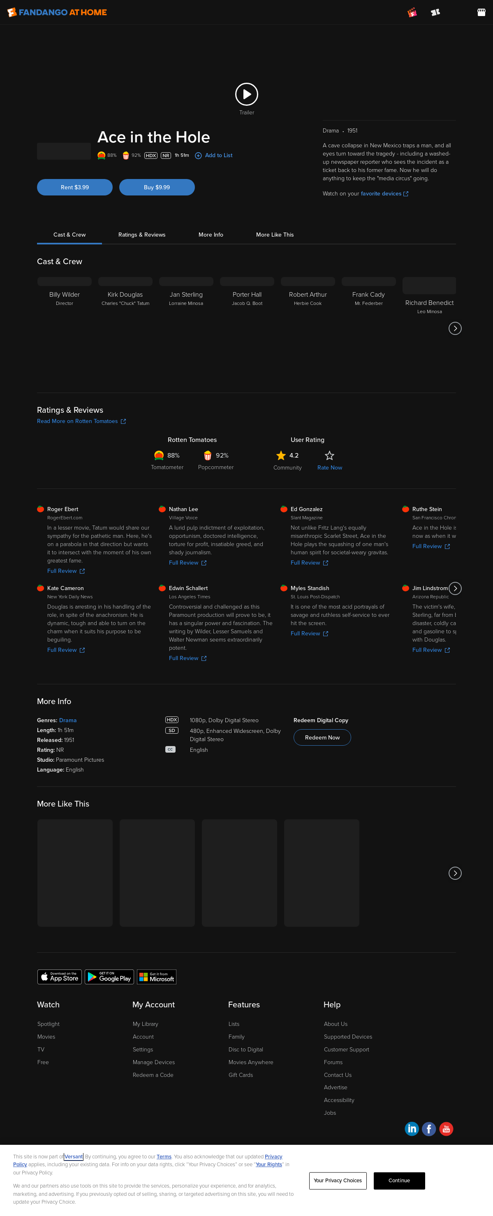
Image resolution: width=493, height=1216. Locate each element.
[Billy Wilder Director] (64, 328)
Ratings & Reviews (142, 234)
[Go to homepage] (57, 12)
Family (237, 1036)
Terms (164, 1156)
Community (287, 467)
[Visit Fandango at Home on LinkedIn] (411, 1130)
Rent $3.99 (75, 187)
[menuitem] (458, 12)
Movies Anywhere (251, 1062)
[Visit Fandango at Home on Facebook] (429, 1130)
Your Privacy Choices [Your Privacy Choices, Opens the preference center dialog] (338, 1180)
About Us (335, 1024)
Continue (399, 1180)
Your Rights (269, 1164)
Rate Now (329, 467)
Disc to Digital (246, 1049)
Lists (234, 1024)
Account (143, 1036)
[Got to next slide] (455, 328)
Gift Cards (241, 1075)
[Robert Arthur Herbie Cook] (308, 328)
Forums (333, 1062)
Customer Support (346, 1049)
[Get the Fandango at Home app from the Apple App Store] (59, 976)
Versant (74, 1156)
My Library (145, 1024)
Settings (143, 1049)
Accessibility (339, 1100)
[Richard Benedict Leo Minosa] (429, 328)
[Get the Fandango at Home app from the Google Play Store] (109, 976)
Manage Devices (154, 1062)
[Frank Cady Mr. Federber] (368, 328)
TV (40, 1049)
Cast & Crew (69, 234)
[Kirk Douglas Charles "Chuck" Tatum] (125, 328)
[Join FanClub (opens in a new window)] (412, 12)
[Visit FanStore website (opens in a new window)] (481, 12)
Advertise (335, 1087)
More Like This (275, 234)
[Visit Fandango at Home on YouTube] (446, 1130)
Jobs (330, 1112)
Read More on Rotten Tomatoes (81, 421)
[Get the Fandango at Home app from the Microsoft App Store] (157, 976)
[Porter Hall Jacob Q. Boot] (247, 328)
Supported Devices (348, 1036)
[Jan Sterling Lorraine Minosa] (186, 328)
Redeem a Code (153, 1075)
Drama (68, 720)
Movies (46, 1036)
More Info (211, 234)
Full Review (66, 570)
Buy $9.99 (157, 187)
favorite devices (384, 193)
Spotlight (48, 1024)
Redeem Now (322, 737)
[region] (246, 1180)
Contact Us (338, 1075)
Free (43, 1062)
